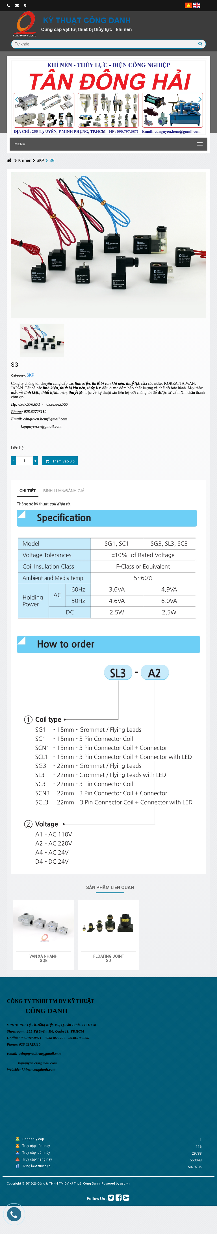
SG (50, 160)
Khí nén (22, 160)
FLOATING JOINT (108, 956)
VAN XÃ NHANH (43, 956)
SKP (38, 160)
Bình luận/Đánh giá (63, 490)
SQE (43, 960)
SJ (108, 960)
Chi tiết (27, 490)
